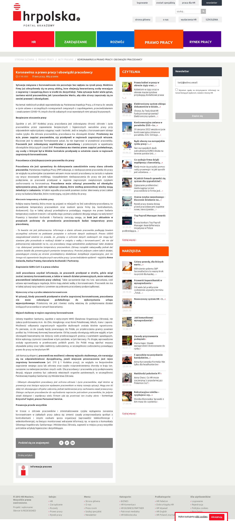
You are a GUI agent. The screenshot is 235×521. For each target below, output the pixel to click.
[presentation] (202, 105)
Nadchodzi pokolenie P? (147, 375)
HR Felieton (162, 503)
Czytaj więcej (128, 242)
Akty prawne (65, 61)
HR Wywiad (161, 510)
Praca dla (188, 2)
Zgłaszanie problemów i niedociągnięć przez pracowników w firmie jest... (148, 190)
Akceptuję (216, 517)
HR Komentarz (128, 506)
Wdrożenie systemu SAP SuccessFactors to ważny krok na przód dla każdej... (148, 273)
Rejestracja (197, 506)
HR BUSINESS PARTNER (132, 510)
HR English (161, 513)
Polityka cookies (200, 510)
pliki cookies (201, 517)
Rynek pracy (201, 43)
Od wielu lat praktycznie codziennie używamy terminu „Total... (148, 292)
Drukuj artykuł (25, 457)
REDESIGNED (29, 512)
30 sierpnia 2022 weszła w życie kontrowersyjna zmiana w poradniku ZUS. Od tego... (149, 134)
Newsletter (211, 2)
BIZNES (124, 503)
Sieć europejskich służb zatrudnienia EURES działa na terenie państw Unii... (148, 152)
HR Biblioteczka (129, 517)
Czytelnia (131, 73)
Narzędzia (131, 252)
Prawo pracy (159, 44)
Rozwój (117, 43)
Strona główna (142, 19)
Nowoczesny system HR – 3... (149, 301)
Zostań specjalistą (165, 2)
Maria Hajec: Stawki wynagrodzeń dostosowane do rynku (149, 348)
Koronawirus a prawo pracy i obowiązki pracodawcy (110, 61)
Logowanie (142, 2)
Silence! (17, 512)
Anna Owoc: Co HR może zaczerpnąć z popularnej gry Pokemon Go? (148, 382)
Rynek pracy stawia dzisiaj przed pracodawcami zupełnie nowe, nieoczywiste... (149, 208)
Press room (91, 510)
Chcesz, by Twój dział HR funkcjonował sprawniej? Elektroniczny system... (146, 115)
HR (34, 43)
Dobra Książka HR (165, 506)
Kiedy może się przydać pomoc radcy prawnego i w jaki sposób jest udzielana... (149, 171)
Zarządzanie (75, 43)
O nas (165, 19)
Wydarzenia (189, 19)
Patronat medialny (130, 513)
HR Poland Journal (165, 517)
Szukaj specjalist (93, 513)
